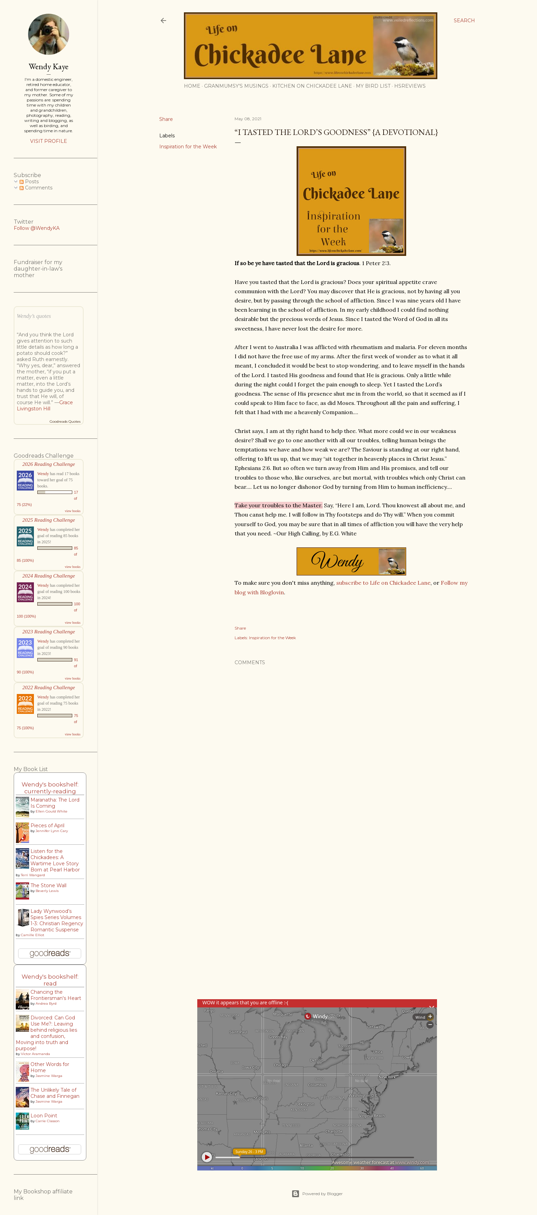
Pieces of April (47, 825)
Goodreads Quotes (65, 421)
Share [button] (166, 119)
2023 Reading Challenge (48, 631)
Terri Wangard (33, 875)
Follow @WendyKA (37, 228)
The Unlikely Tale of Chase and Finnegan (54, 1093)
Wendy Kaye (48, 66)
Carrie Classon (48, 1121)
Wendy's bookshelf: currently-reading (50, 788)
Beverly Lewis (47, 891)
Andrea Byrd (46, 1003)
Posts (29, 181)
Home (192, 86)
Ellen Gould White (51, 811)
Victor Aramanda (35, 1054)
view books (72, 511)
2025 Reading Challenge (48, 520)
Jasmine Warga (49, 1076)
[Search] (464, 20)
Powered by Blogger (317, 1194)
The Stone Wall (48, 885)
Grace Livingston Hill (45, 405)
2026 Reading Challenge (48, 464)
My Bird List (373, 86)
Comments (36, 188)
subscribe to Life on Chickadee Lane (383, 582)
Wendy (43, 473)
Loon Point (43, 1116)
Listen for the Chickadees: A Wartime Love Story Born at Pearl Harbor (55, 860)
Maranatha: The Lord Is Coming (54, 803)
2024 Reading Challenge (48, 576)
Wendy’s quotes (34, 316)
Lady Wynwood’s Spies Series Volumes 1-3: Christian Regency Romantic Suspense (56, 920)
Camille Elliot (32, 935)
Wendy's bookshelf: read (50, 980)
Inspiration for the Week (188, 147)
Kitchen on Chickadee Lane (312, 86)
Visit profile (48, 141)
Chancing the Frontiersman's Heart (55, 995)
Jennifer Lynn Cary (52, 831)
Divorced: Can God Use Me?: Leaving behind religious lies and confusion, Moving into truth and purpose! (46, 1033)
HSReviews (410, 86)
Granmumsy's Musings (236, 86)
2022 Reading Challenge (48, 687)
